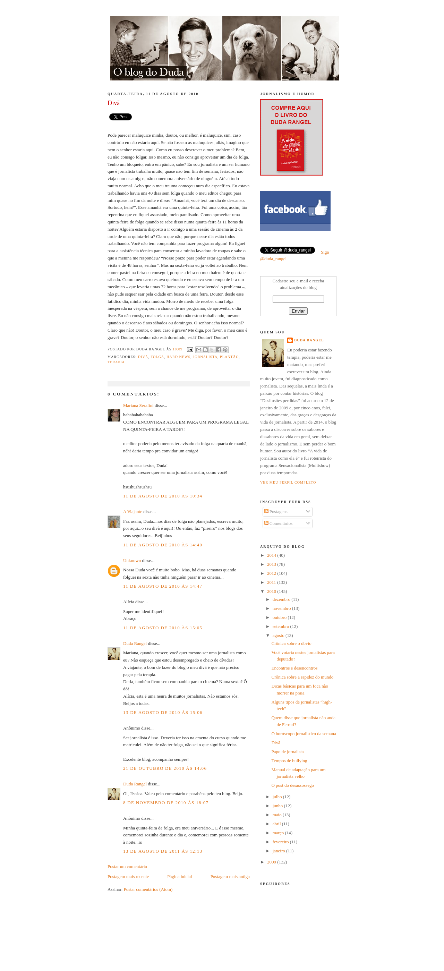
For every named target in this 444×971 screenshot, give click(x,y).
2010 (272, 591)
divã (143, 357)
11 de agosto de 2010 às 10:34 (162, 496)
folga (157, 357)
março (279, 832)
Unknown (132, 560)
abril (277, 823)
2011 (272, 582)
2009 (272, 861)
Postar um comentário (127, 866)
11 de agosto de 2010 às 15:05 (162, 627)
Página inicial (179, 876)
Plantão (229, 357)
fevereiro (281, 841)
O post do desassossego (292, 785)
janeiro (279, 850)
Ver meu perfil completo (288, 482)
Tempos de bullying (289, 760)
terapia (116, 362)
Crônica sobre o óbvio (291, 643)
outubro (280, 617)
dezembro (282, 599)
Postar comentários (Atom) (148, 889)
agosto (279, 635)
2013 (272, 564)
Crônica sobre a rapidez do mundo (302, 677)
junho (278, 805)
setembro (281, 626)
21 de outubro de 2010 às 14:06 (165, 768)
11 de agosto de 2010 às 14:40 (162, 544)
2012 (272, 573)
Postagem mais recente (128, 876)
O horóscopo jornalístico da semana (303, 733)
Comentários (278, 523)
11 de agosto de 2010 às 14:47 (162, 586)
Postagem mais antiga (230, 876)
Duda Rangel (135, 643)
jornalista (205, 357)
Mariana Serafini (138, 405)
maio (278, 814)
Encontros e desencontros (294, 668)
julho (278, 796)
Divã (275, 742)
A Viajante (132, 511)
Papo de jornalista (287, 751)
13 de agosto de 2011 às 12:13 (162, 851)
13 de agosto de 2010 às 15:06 (163, 712)
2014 (272, 555)
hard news (178, 357)
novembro (282, 608)
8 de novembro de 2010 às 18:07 (165, 802)
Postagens (276, 511)
